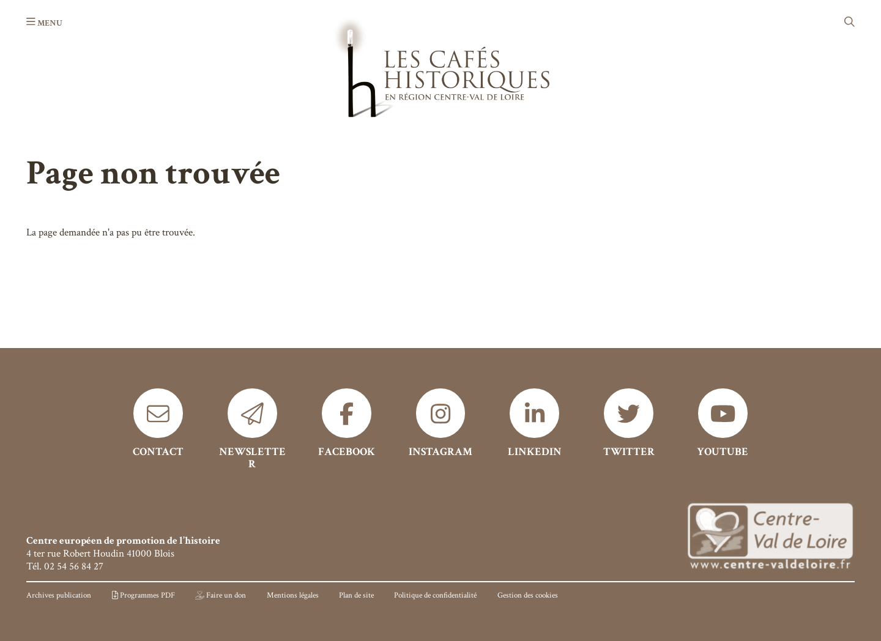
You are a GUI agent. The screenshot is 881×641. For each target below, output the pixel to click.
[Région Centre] (770, 537)
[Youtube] (723, 423)
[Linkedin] (534, 423)
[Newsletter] (252, 429)
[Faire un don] (220, 595)
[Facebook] (346, 423)
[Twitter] (628, 423)
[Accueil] (440, 66)
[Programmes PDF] (143, 595)
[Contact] (158, 423)
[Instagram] (441, 423)
